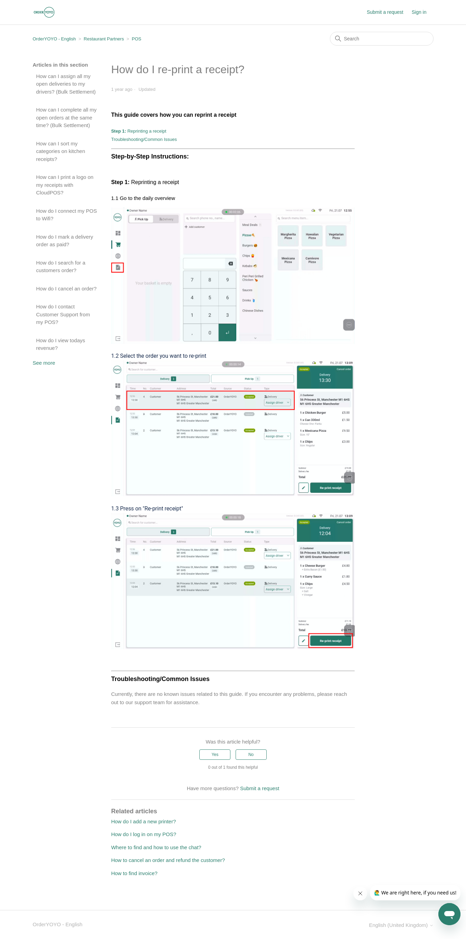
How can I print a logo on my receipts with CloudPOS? (65, 184)
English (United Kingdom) (401, 925)
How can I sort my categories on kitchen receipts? (60, 151)
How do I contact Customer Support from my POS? (63, 314)
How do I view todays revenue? (60, 344)
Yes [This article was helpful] (215, 754)
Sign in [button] (419, 12)
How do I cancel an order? (66, 288)
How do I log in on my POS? (143, 834)
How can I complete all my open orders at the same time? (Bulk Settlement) (66, 117)
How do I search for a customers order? (61, 267)
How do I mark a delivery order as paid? (64, 241)
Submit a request (385, 12)
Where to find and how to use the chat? (156, 847)
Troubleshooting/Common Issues (144, 139)
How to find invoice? (134, 873)
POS (136, 38)
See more (44, 363)
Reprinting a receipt (139, 131)
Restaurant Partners (104, 38)
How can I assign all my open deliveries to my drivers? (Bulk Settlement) (66, 84)
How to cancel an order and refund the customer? (168, 860)
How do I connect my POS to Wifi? (66, 215)
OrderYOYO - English (54, 38)
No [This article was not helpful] (251, 754)
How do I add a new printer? (143, 821)
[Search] (382, 39)
